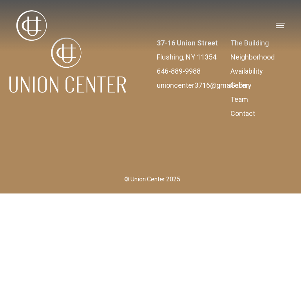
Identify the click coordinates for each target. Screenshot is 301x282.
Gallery (241, 85)
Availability (246, 71)
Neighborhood (252, 57)
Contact (242, 113)
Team (239, 99)
